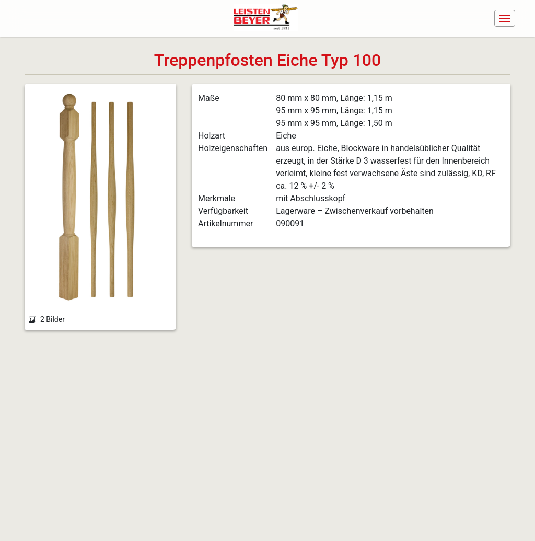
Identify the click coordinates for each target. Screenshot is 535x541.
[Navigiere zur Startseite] (269, 18)
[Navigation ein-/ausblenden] (504, 18)
